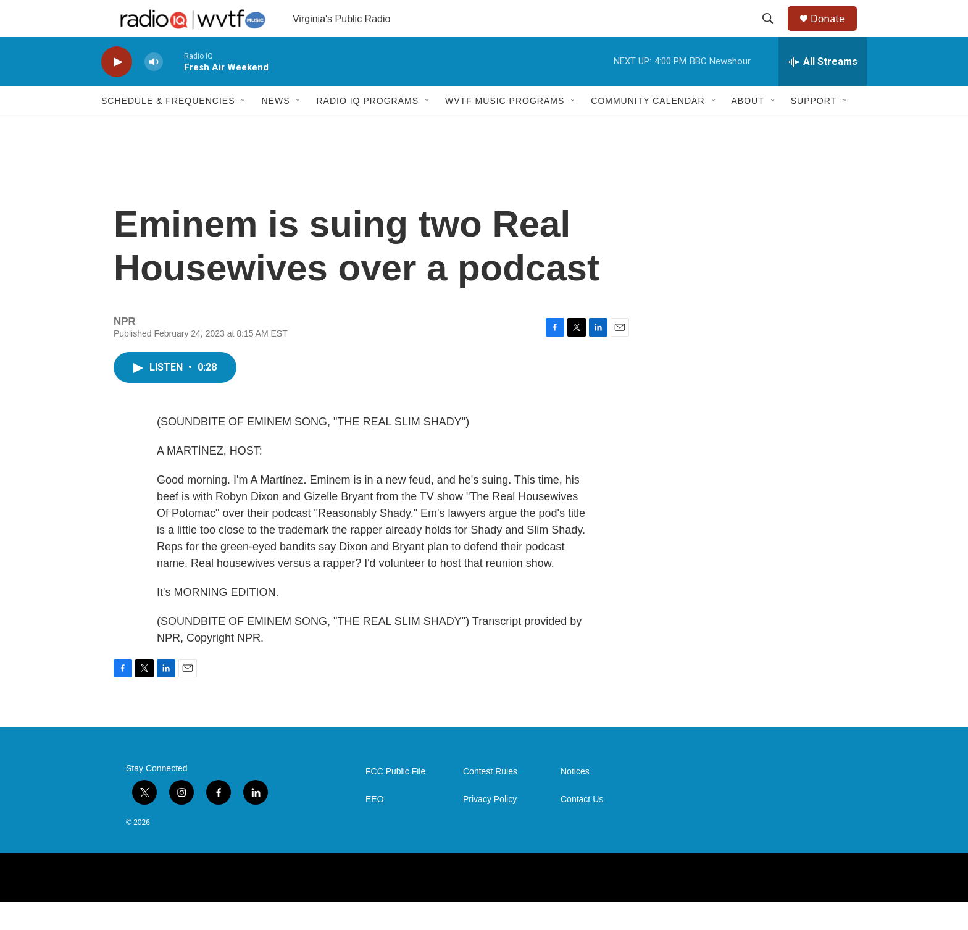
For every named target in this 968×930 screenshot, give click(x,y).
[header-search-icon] (773, 32)
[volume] (153, 90)
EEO (374, 827)
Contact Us (582, 827)
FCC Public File (395, 799)
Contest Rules (490, 799)
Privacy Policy (490, 827)
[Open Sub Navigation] (244, 128)
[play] (117, 90)
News (275, 128)
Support (814, 128)
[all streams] (822, 89)
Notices (575, 799)
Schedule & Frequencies (168, 128)
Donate (835, 32)
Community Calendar (647, 128)
